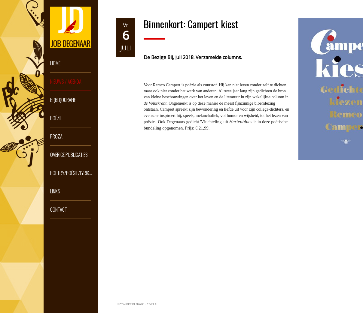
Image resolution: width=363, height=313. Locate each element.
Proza (56, 136)
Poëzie (56, 118)
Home (55, 63)
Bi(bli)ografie (63, 99)
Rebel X (151, 304)
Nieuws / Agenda (65, 81)
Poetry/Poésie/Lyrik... (71, 173)
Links (55, 191)
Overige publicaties (69, 154)
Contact (58, 209)
